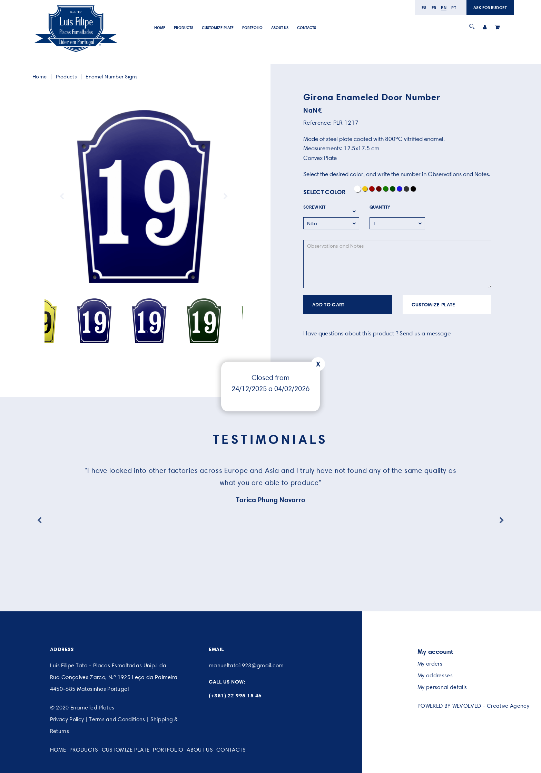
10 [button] (167, 331)
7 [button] (151, 331)
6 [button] (146, 331)
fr (434, 7)
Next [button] (225, 196)
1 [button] (120, 331)
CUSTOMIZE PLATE (433, 305)
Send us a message (425, 333)
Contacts (306, 27)
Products (183, 27)
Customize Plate (218, 27)
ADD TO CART (328, 305)
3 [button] (131, 331)
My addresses (435, 675)
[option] (144, 196)
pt (453, 7)
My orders (429, 663)
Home (159, 27)
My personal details (442, 687)
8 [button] (156, 331)
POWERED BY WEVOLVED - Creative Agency (473, 706)
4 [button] (136, 331)
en (443, 7)
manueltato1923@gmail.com (246, 665)
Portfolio (252, 27)
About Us (279, 27)
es (424, 7)
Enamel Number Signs (111, 77)
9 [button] (162, 331)
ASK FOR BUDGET (490, 7)
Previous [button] (61, 196)
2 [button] (125, 331)
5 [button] (141, 331)
